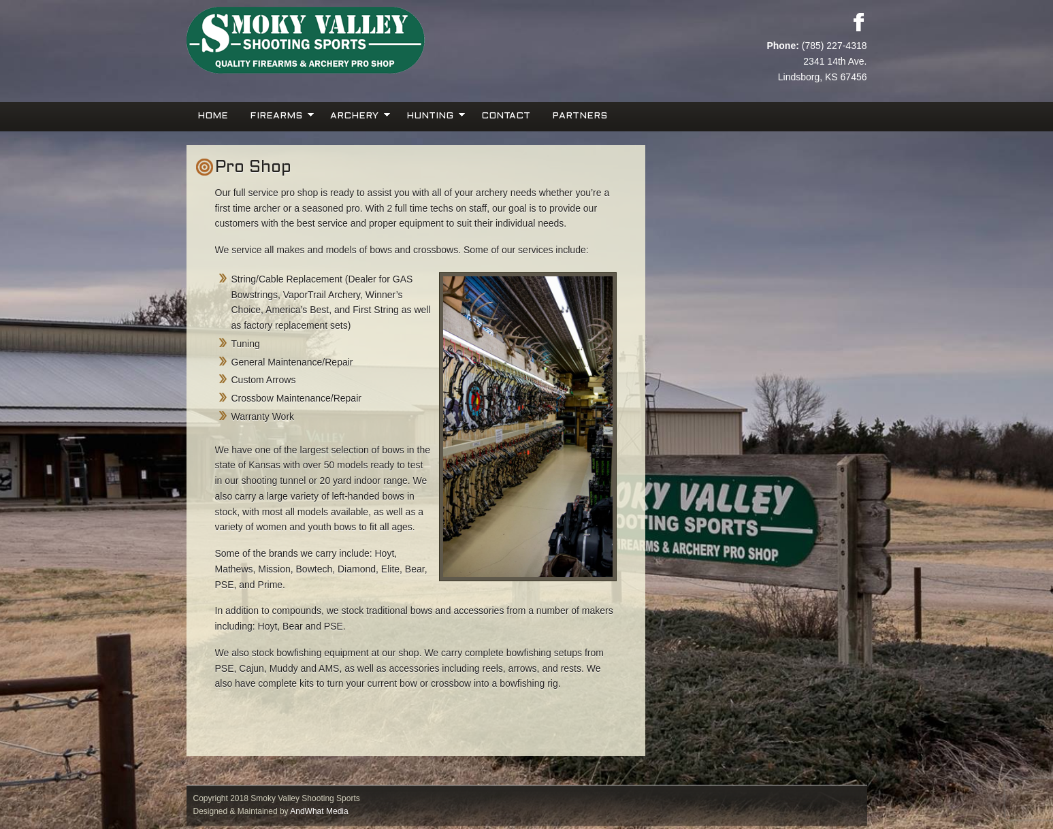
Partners (579, 116)
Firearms (278, 114)
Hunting (431, 114)
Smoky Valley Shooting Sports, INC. (357, 41)
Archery (356, 114)
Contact (505, 116)
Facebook (858, 21)
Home (212, 116)
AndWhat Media (319, 811)
